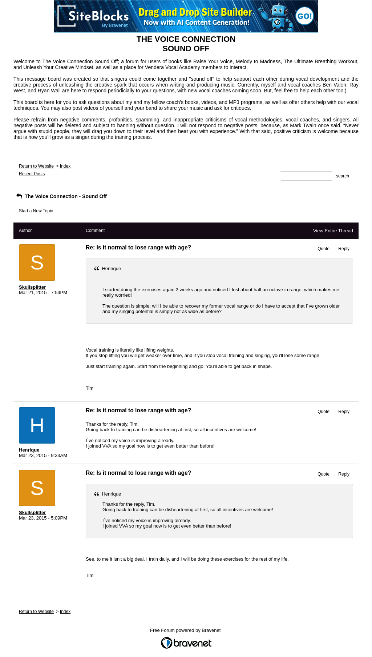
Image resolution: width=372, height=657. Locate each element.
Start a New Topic (36, 210)
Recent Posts (32, 173)
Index (65, 166)
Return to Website (36, 166)
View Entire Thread (333, 230)
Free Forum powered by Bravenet (186, 630)
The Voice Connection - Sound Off (61, 196)
